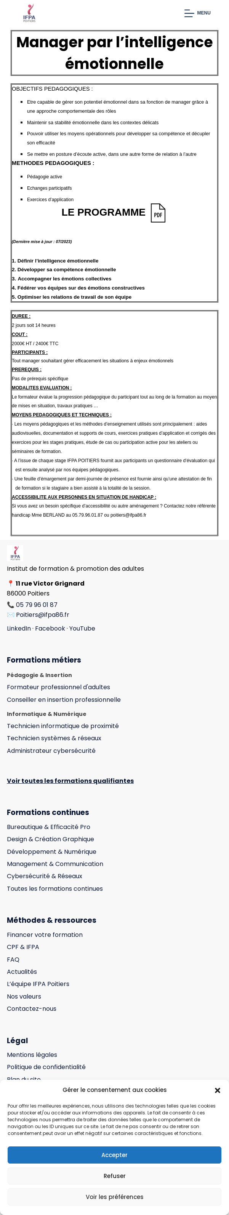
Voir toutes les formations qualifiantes (70, 780)
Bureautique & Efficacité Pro (48, 827)
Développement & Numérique (51, 851)
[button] (217, 1090)
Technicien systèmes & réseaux (54, 738)
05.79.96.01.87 (87, 515)
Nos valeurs (24, 996)
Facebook (50, 628)
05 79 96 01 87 (37, 604)
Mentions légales (32, 1054)
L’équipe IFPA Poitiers (38, 984)
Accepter (114, 1155)
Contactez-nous (31, 1008)
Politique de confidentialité (46, 1067)
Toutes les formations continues (55, 888)
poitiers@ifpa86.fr (128, 515)
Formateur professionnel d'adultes (58, 687)
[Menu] (197, 13)
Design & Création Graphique (50, 839)
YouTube (82, 628)
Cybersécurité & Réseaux (44, 876)
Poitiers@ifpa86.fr (42, 614)
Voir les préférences (115, 1197)
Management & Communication (55, 864)
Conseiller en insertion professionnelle (64, 699)
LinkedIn (19, 628)
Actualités (22, 971)
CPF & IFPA (23, 947)
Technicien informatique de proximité (63, 726)
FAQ (13, 959)
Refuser (115, 1176)
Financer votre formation (45, 934)
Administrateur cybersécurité (51, 750)
